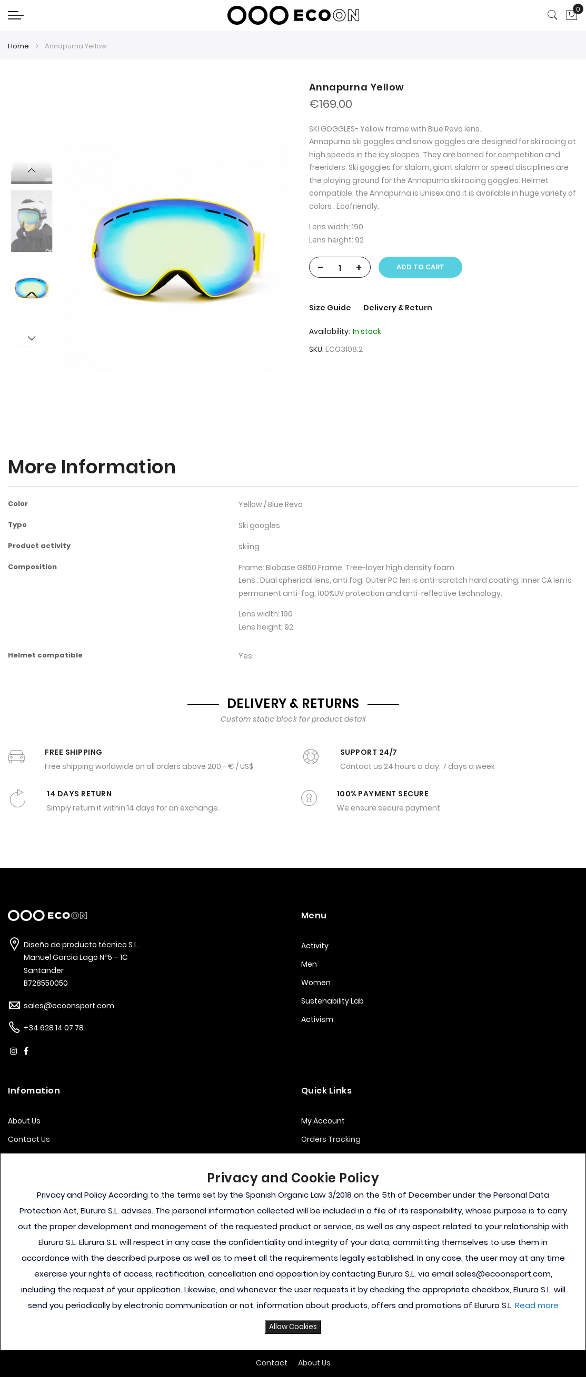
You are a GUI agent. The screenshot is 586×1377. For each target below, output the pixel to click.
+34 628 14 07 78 (54, 1027)
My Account (323, 1121)
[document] (293, 1251)
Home (18, 46)
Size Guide (331, 307)
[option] (31, 289)
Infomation (34, 1091)
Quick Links (326, 1091)
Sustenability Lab (332, 1001)
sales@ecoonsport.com (69, 1005)
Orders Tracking (331, 1139)
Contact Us (29, 1139)
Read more (537, 1305)
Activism (317, 1019)
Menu (314, 915)
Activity (315, 945)
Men (309, 964)
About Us (24, 1121)
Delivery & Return (397, 307)
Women (316, 982)
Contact (271, 1363)
